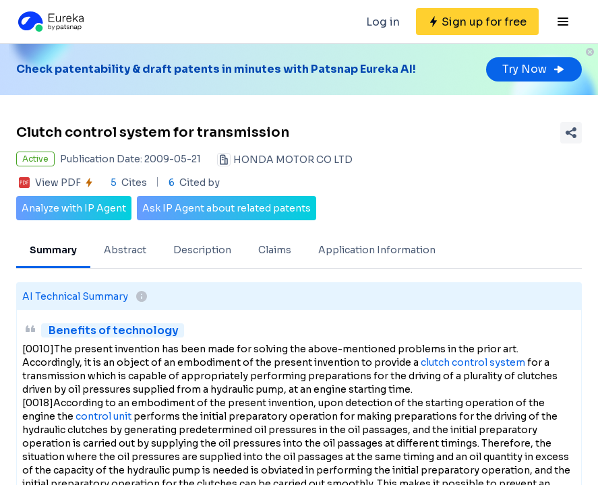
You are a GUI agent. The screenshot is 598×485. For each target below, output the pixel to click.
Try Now (534, 69)
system (507, 362)
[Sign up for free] (477, 21)
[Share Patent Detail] (571, 132)
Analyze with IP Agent (74, 208)
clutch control (454, 362)
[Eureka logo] (50, 21)
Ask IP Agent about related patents (226, 208)
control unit (103, 416)
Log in (383, 22)
